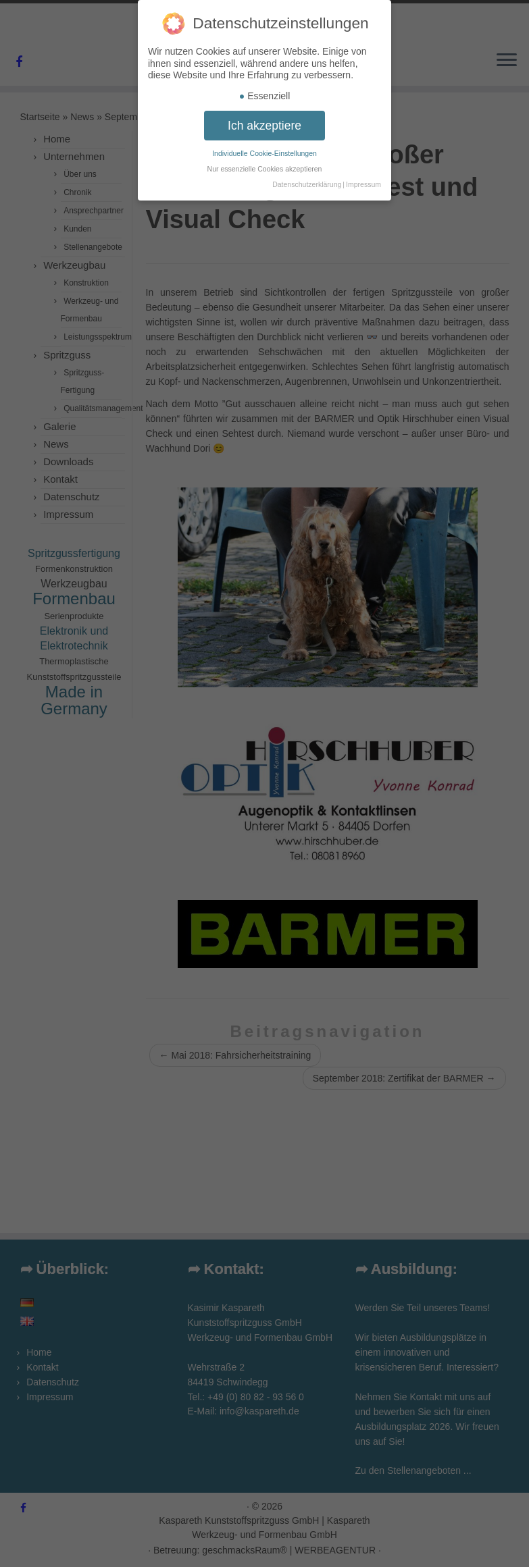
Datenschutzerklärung (306, 174)
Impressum (363, 174)
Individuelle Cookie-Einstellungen (264, 143)
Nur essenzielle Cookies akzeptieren (264, 159)
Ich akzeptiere (264, 115)
